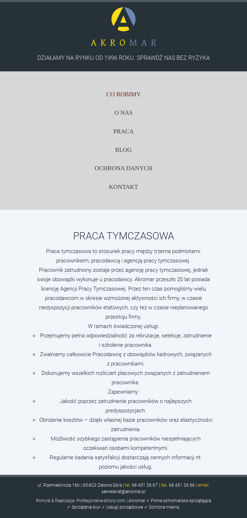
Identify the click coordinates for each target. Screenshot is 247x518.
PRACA (123, 131)
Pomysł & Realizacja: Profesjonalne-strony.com (80, 500)
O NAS (123, 113)
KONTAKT (123, 187)
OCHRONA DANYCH (123, 168)
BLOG (123, 150)
